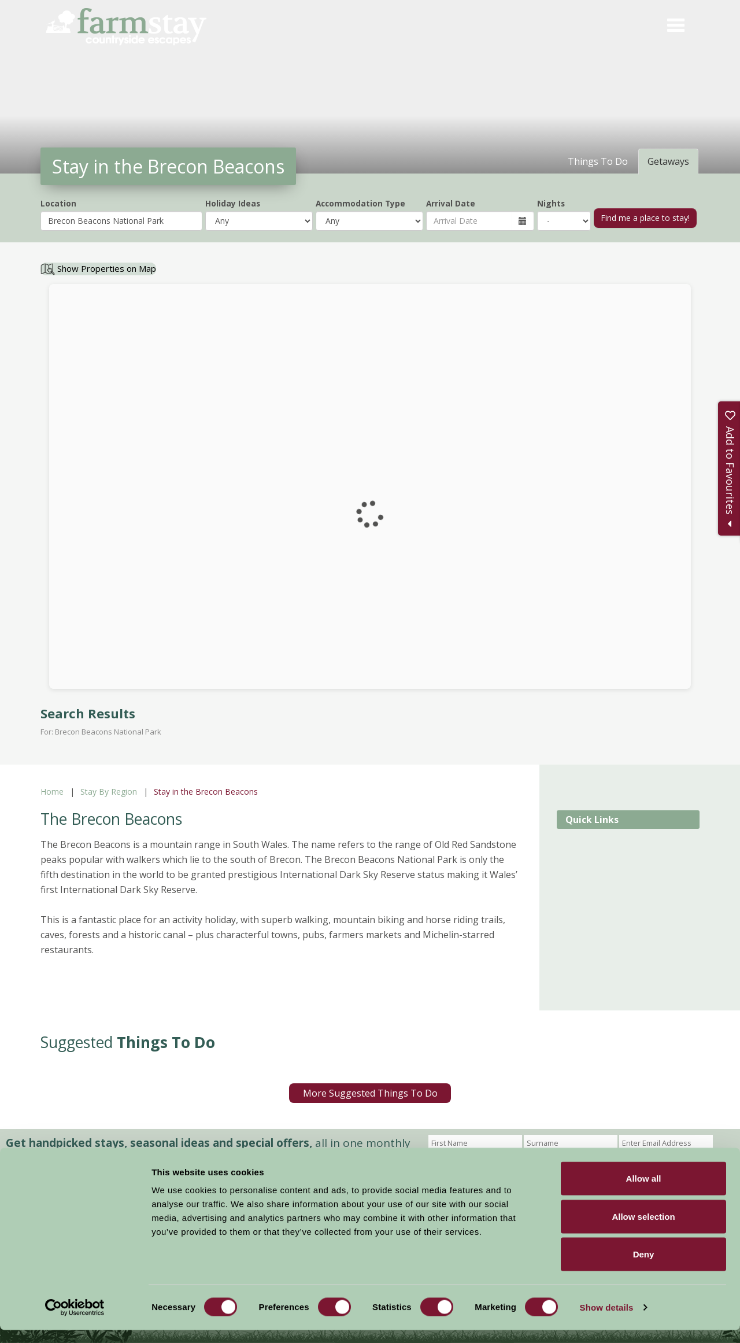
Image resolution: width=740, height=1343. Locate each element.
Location (58, 203)
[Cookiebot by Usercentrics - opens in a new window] (74, 1320)
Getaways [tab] (668, 161)
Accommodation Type (360, 203)
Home (52, 791)
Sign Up (449, 1158)
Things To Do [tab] (598, 161)
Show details (607, 1320)
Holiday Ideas (232, 203)
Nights (551, 203)
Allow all (643, 1191)
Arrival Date (450, 203)
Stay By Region (108, 791)
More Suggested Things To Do (370, 1093)
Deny (643, 1267)
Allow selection (643, 1229)
